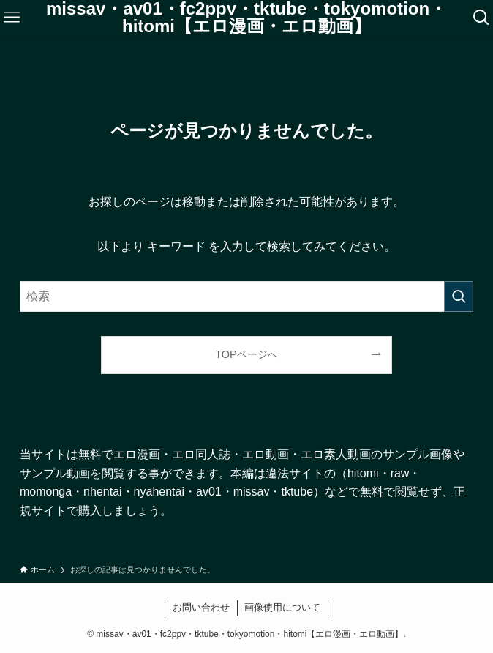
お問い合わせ (201, 607)
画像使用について (282, 607)
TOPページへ (246, 354)
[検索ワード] (246, 296)
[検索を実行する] (458, 296)
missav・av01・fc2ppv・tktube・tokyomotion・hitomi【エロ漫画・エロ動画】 (246, 17)
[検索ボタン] (481, 17)
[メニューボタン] (11, 17)
